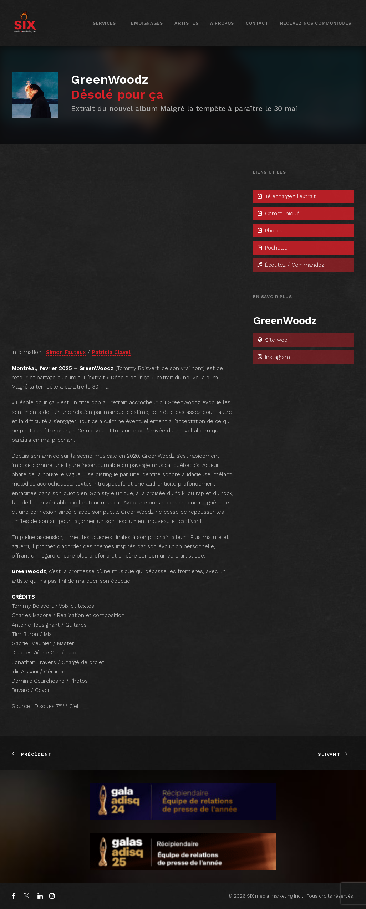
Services (104, 23)
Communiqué (278, 213)
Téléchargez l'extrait (286, 196)
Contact (257, 23)
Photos (269, 230)
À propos (222, 23)
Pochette (272, 248)
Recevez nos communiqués (315, 23)
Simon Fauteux (66, 352)
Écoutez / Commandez (290, 265)
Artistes (186, 23)
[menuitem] (104, 23)
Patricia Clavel (111, 352)
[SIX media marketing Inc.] (25, 23)
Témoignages (145, 23)
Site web (272, 340)
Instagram (273, 357)
